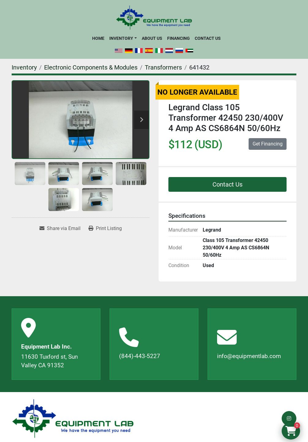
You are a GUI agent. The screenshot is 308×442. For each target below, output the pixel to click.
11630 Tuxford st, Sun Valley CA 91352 (49, 361)
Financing (178, 38)
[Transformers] (163, 67)
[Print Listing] (105, 228)
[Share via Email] (60, 228)
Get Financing (268, 144)
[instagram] (289, 418)
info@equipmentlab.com (249, 356)
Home (98, 38)
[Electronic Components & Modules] (90, 67)
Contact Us (208, 38)
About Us (152, 38)
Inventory (121, 38)
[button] (123, 38)
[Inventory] (24, 67)
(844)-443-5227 (139, 356)
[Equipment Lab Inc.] (73, 418)
